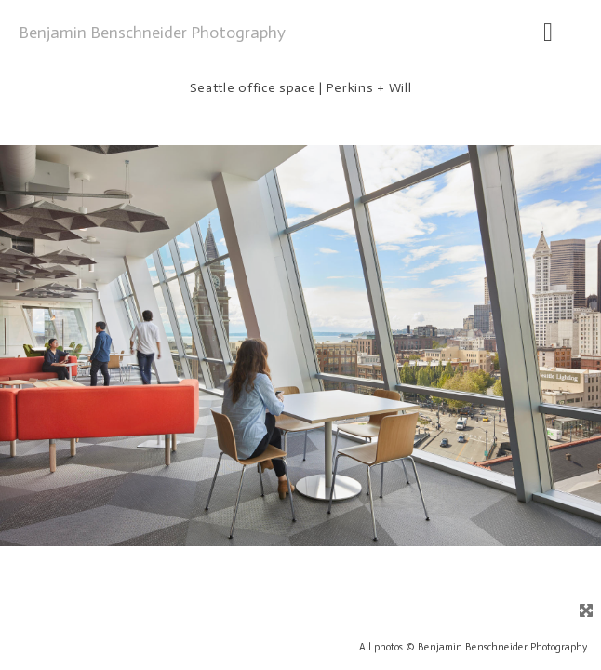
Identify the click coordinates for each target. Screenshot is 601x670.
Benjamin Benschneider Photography (152, 32)
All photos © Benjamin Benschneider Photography (473, 647)
